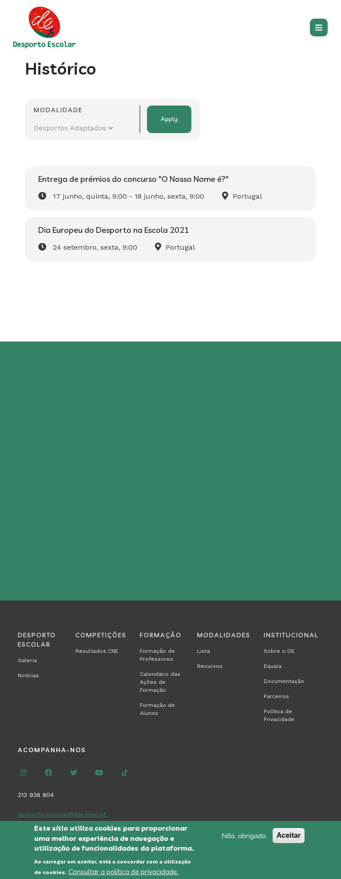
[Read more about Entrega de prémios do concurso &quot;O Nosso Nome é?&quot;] (170, 188)
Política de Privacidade (279, 715)
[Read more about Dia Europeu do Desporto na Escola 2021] (170, 239)
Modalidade (58, 110)
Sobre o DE (279, 651)
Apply (169, 119)
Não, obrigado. (244, 839)
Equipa (273, 666)
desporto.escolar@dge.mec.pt (62, 814)
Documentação (284, 681)
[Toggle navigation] (319, 27)
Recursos (209, 666)
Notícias (28, 675)
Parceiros (276, 696)
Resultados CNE (96, 651)
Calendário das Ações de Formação (160, 682)
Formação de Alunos (157, 709)
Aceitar (289, 839)
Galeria (27, 660)
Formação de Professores (157, 655)
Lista (203, 651)
